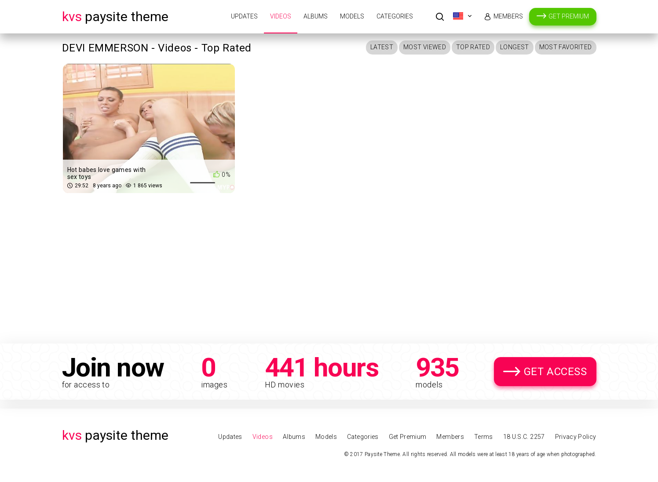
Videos (280, 16)
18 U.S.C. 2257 (524, 436)
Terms (483, 436)
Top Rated (473, 47)
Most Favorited (565, 47)
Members (508, 16)
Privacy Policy (575, 436)
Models (352, 16)
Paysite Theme (115, 16)
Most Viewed (424, 47)
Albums (315, 16)
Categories (395, 16)
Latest (381, 47)
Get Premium (568, 16)
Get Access (555, 371)
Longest (514, 47)
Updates (244, 16)
